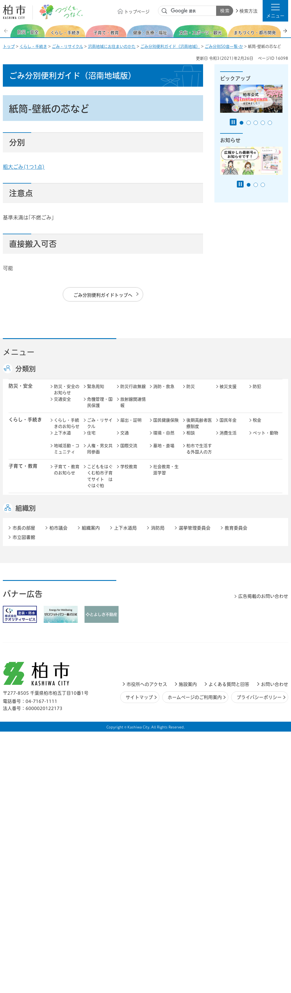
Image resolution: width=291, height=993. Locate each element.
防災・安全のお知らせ (66, 395)
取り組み (194, 525)
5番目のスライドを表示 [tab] (270, 123)
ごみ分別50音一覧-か (224, 46)
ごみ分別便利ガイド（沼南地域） (170, 46)
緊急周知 (95, 392)
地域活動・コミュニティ (66, 454)
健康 (91, 506)
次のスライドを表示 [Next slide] (285, 30)
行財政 (192, 634)
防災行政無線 (133, 392)
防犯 (257, 392)
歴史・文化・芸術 (100, 549)
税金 (257, 426)
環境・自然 (163, 439)
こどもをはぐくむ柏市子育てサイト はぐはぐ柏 (100, 482)
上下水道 (62, 439)
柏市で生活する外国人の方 (199, 454)
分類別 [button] (25, 368)
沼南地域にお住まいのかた (112, 46)
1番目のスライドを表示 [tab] (241, 123)
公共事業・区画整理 (133, 596)
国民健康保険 (166, 426)
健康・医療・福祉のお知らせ (66, 512)
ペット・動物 (265, 439)
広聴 (58, 647)
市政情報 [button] (18, 634)
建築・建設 (64, 593)
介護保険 (194, 506)
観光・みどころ (166, 549)
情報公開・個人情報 (133, 650)
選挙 (91, 647)
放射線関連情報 (133, 408)
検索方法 (248, 11)
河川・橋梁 (197, 593)
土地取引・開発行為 (166, 596)
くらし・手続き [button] (25, 425)
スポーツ (128, 546)
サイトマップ (139, 899)
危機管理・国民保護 (100, 408)
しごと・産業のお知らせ (66, 616)
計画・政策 (163, 634)
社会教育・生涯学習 (166, 475)
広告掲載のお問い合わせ (263, 798)
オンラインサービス (265, 650)
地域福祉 (62, 525)
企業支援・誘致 (133, 616)
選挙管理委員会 (194, 730)
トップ (9, 46)
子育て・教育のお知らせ (66, 475)
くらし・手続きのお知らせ (66, 429)
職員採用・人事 (232, 637)
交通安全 (62, 405)
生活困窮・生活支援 (100, 528)
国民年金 (228, 426)
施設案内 (188, 886)
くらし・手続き (33, 46)
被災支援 (228, 392)
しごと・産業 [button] (23, 613)
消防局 (158, 730)
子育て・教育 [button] (23, 472)
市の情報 (128, 634)
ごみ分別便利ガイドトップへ (102, 295)
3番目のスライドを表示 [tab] (256, 123)
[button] (275, 11)
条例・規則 (64, 660)
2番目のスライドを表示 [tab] (248, 123)
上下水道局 (125, 730)
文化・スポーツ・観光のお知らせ (66, 552)
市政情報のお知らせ (66, 637)
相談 (190, 439)
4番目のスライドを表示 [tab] (263, 123)
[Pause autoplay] (233, 122)
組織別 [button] (25, 710)
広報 (257, 634)
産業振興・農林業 (166, 616)
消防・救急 (163, 392)
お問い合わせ (274, 886)
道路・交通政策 (100, 596)
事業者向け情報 (166, 528)
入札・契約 (197, 613)
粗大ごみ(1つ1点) (24, 166)
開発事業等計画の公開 (166, 577)
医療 (124, 506)
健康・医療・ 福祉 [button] (23, 509)
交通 (124, 439)
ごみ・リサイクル (67, 46)
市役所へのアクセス (146, 886)
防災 (190, 392)
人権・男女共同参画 (100, 454)
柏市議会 (58, 730)
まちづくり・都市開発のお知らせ (66, 580)
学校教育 (128, 472)
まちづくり (97, 574)
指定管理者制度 (232, 616)
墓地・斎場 (163, 451)
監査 (157, 647)
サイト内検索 (164, 11)
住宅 (91, 439)
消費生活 (228, 439)
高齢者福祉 (230, 506)
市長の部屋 (97, 634)
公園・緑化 (230, 574)
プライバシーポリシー (259, 899)
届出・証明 (131, 426)
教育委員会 (230, 647)
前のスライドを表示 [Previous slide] (6, 30)
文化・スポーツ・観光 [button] (28, 549)
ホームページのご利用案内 (195, 899)
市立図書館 (23, 739)
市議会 (192, 647)
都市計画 (128, 574)
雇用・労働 (97, 613)
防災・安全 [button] (21, 391)
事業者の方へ (66, 681)
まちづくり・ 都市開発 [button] (23, 577)
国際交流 (128, 451)
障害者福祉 (263, 506)
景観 (190, 574)
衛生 (157, 506)
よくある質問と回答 (228, 886)
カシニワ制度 (265, 574)
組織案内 (91, 730)
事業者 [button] (16, 680)
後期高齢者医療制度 (199, 429)
